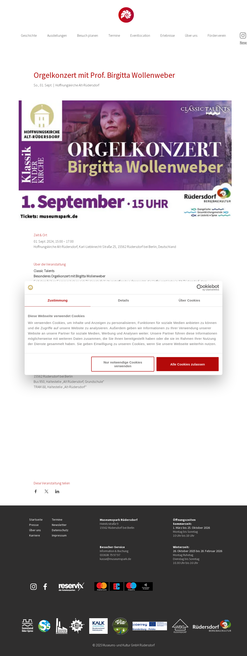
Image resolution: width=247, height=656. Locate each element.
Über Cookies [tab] (189, 300)
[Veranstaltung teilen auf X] (46, 491)
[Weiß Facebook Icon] (45, 586)
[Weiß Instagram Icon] (33, 586)
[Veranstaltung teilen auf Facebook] (36, 491)
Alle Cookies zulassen (187, 364)
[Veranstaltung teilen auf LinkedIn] (57, 491)
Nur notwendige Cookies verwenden (123, 364)
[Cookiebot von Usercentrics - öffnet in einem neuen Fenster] (200, 287)
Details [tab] (123, 300)
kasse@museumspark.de (115, 559)
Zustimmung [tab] (58, 300)
